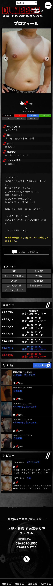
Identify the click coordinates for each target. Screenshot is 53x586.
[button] (6, 59)
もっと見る (40, 365)
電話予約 (6, 584)
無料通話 (32, 584)
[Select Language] (26, 3)
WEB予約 (46, 584)
